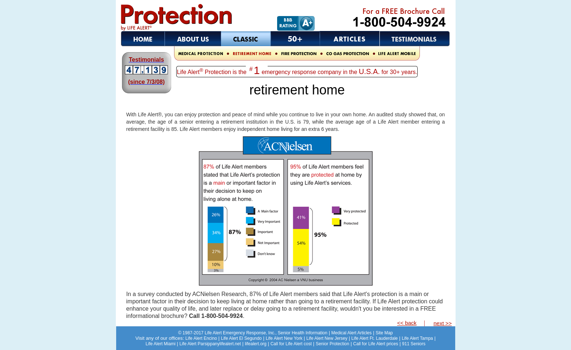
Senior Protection (332, 343)
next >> (442, 323)
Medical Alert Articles (351, 332)
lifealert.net (230, 343)
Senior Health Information (252, 332)
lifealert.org (255, 343)
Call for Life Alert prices (375, 343)
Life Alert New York (284, 338)
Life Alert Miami (161, 343)
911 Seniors (413, 343)
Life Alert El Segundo (241, 338)
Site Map (384, 332)
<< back (407, 323)
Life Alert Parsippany (200, 343)
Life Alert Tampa (417, 338)
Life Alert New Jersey (326, 338)
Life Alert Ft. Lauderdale (374, 338)
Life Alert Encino (201, 338)
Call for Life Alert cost (291, 343)
